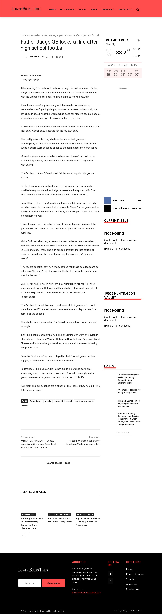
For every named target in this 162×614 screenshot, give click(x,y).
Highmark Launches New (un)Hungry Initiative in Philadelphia (88, 521)
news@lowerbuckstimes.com (86, 592)
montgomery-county (84, 401)
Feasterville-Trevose (37, 35)
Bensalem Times (28, 514)
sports (25, 405)
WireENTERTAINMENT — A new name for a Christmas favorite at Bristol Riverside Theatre (38, 444)
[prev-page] (23, 535)
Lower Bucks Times (36, 56)
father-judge (36, 401)
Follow (137, 208)
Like (139, 200)
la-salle (48, 401)
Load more (123, 432)
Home (23, 35)
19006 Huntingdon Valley (59, 514)
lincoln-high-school (63, 401)
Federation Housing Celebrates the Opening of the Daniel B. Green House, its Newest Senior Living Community (129, 419)
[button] (138, 9)
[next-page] (28, 535)
